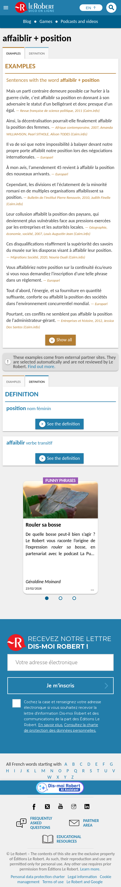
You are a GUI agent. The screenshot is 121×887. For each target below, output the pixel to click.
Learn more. (90, 869)
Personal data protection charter (38, 876)
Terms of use (53, 881)
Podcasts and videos (79, 21)
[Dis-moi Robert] (61, 787)
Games (45, 21)
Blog (27, 21)
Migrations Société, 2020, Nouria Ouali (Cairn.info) (47, 257)
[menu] (6, 7)
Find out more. (41, 366)
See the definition (63, 424)
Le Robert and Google (85, 881)
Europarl (46, 157)
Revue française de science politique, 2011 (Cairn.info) (60, 110)
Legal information (82, 876)
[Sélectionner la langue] (91, 7)
